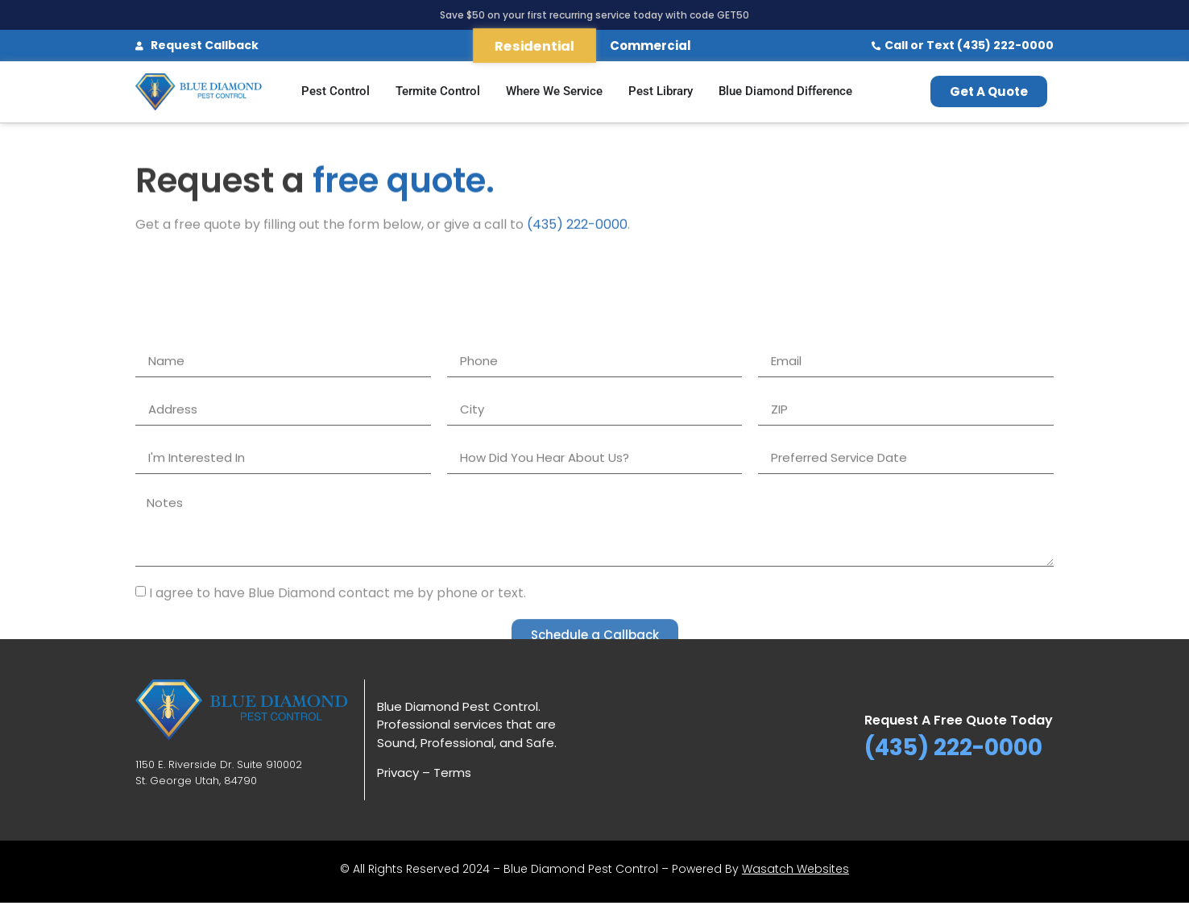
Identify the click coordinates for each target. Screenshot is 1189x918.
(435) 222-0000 (577, 227)
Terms (452, 772)
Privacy (398, 772)
